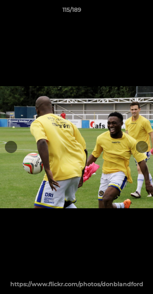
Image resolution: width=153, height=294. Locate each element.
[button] (124, 12)
